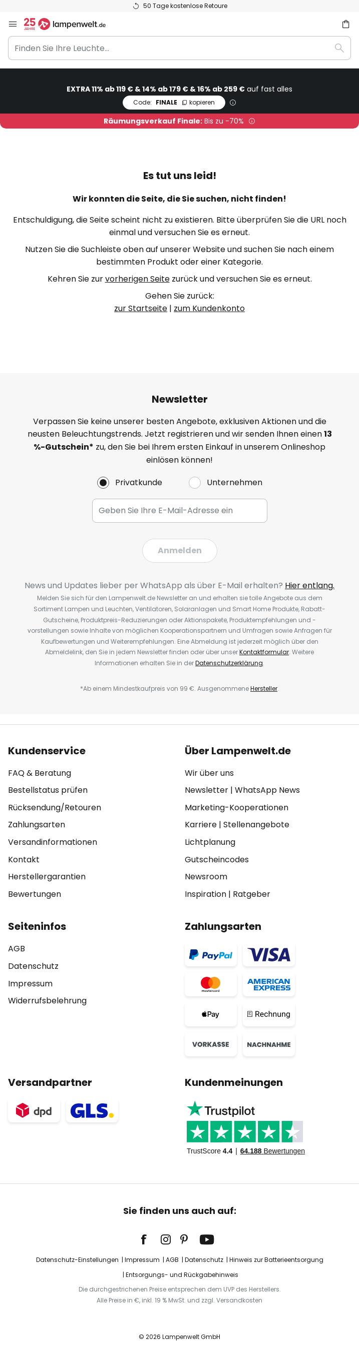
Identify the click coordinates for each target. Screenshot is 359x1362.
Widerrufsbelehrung (47, 1000)
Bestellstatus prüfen (48, 790)
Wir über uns (209, 773)
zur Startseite (140, 308)
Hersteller (263, 688)
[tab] (91, 823)
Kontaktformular (264, 652)
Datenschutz (33, 966)
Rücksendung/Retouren (54, 807)
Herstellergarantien (47, 876)
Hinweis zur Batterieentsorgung (276, 1259)
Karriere (201, 824)
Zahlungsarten (36, 824)
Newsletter (206, 790)
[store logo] (71, 24)
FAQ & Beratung (39, 773)
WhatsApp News (267, 790)
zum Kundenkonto (209, 308)
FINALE (174, 102)
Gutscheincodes (217, 859)
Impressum (30, 983)
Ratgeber (251, 894)
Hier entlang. (309, 585)
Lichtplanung (210, 842)
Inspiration (205, 894)
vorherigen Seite (137, 279)
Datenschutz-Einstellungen (77, 1259)
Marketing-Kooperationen (236, 807)
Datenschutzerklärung (229, 663)
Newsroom (206, 876)
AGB (16, 948)
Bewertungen (34, 894)
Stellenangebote (256, 824)
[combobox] (179, 48)
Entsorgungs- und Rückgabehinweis (182, 1274)
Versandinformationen (52, 842)
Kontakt (24, 859)
